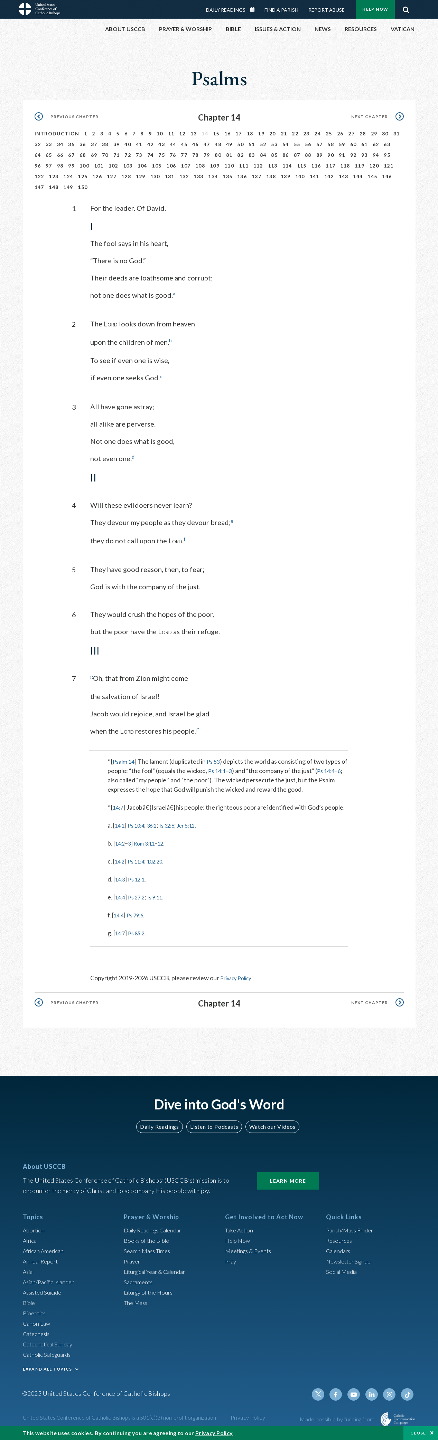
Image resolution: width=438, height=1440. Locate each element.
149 (68, 187)
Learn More (288, 1179)
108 (200, 166)
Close (418, 1433)
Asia (29, 1270)
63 (387, 144)
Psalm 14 (125, 760)
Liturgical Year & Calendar (159, 1270)
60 (353, 144)
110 (229, 166)
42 (150, 144)
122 (39, 176)
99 (71, 166)
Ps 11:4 (140, 860)
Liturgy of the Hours (150, 1290)
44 (173, 144)
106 (171, 166)
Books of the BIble (148, 1238)
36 (83, 144)
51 (252, 144)
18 (250, 133)
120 (374, 166)
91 (342, 155)
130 (155, 176)
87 (297, 155)
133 (198, 176)
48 (218, 144)
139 (285, 176)
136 (242, 176)
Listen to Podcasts (213, 1125)
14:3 (121, 878)
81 (229, 155)
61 (364, 144)
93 (364, 155)
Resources (340, 1238)
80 (218, 155)
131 (170, 176)
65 (49, 155)
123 (53, 176)
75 (161, 155)
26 (340, 133)
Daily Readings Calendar (254, 9)
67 (71, 155)
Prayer (133, 1259)
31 (396, 133)
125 (82, 176)
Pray (231, 1259)
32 (38, 144)
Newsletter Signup (351, 1259)
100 (84, 166)
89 (319, 155)
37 (94, 144)
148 (53, 187)
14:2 (121, 842)
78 (195, 155)
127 (112, 176)
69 (94, 155)
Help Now (375, 9)
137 (256, 176)
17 (238, 133)
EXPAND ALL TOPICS (47, 1367)
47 (207, 144)
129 (141, 176)
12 (182, 133)
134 (213, 176)
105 (156, 166)
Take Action (240, 1228)
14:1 (121, 824)
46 (195, 144)
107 (185, 166)
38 (105, 144)
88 (308, 155)
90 (330, 155)
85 (274, 155)
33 (49, 144)
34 (60, 144)
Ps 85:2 (140, 932)
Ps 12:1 (140, 878)
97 (49, 166)
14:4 (121, 896)
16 (227, 133)
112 (258, 166)
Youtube (358, 1392)
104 (142, 166)
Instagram (391, 1392)
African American (45, 1249)
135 (227, 176)
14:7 (119, 806)
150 (82, 187)
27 (351, 133)
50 (240, 144)
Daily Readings (225, 10)
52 (263, 144)
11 (171, 133)
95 (387, 155)
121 (388, 166)
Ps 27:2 (140, 896)
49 (229, 144)
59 (342, 144)
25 (329, 133)
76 (173, 155)
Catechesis (38, 1332)
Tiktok (408, 1392)
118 (345, 166)
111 (244, 166)
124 (68, 176)
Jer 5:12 (199, 824)
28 (363, 133)
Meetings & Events (251, 1249)
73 (139, 155)
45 (184, 144)
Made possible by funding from (337, 1417)
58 (330, 144)
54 (285, 144)
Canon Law (37, 1321)
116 (316, 166)
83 (252, 155)
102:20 (161, 860)
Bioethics (35, 1311)
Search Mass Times (149, 1249)
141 (314, 176)
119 (359, 166)
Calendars (340, 1249)
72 (127, 155)
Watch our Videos (269, 1125)
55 (297, 144)
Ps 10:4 (140, 824)
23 (306, 133)
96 (38, 166)
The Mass (137, 1301)
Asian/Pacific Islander (51, 1280)
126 (97, 176)
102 (113, 166)
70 (105, 155)
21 (284, 133)
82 (240, 155)
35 (71, 144)
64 (38, 155)
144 (358, 176)
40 (127, 144)
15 (216, 133)
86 (285, 155)
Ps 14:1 (225, 769)
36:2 (158, 824)
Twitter (325, 1392)
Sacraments (139, 1280)
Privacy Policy (239, 977)
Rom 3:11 (149, 842)
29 (374, 133)
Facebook (341, 1392)
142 (329, 176)
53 (274, 144)
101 (99, 166)
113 (273, 166)
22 (295, 133)
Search (406, 8)
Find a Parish (281, 10)
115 (302, 166)
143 (343, 176)
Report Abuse (326, 10)
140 (300, 176)
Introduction (57, 133)
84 (263, 155)
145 (372, 176)
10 (160, 133)
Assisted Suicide (45, 1290)
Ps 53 (216, 760)
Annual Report (42, 1259)
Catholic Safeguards (50, 1352)
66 (60, 155)
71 (116, 155)
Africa (31, 1238)
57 (319, 144)
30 (385, 133)
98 (60, 166)
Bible (30, 1301)
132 (184, 176)
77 (184, 155)
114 (287, 166)
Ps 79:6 (139, 914)
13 (193, 133)
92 (353, 155)
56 (308, 144)
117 (330, 166)
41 (139, 144)
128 (126, 176)
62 (376, 144)
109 (215, 166)
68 (83, 155)
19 (261, 133)
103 (128, 166)
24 (317, 133)
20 (272, 133)
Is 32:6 (176, 824)
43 (161, 144)
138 (271, 176)
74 (150, 155)
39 (116, 144)
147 (39, 187)
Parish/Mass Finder (352, 1228)
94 (376, 155)
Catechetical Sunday (50, 1342)
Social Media (343, 1270)
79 (207, 155)
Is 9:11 (162, 896)
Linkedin (375, 1392)
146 (387, 176)
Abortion (35, 1228)
